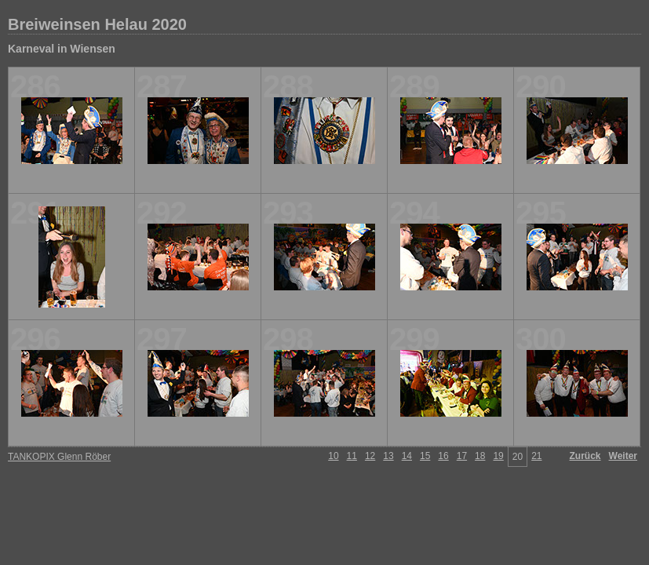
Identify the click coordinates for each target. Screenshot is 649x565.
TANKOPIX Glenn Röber (59, 456)
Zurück (585, 455)
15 (425, 455)
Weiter (623, 455)
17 (462, 455)
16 (443, 455)
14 (407, 455)
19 (498, 455)
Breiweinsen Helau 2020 (97, 24)
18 (480, 455)
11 (352, 455)
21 (536, 455)
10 (333, 455)
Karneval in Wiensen (61, 48)
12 (370, 455)
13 (388, 455)
